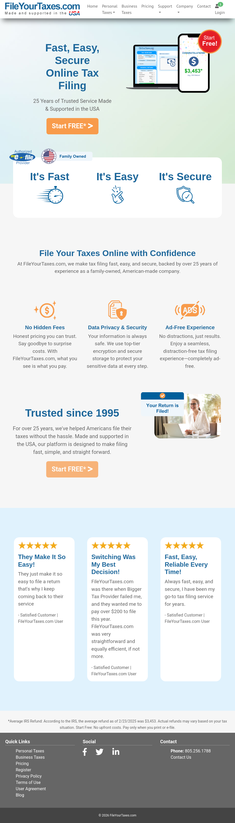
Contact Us (181, 757)
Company (184, 6)
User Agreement (31, 788)
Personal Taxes (109, 9)
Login (220, 9)
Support (165, 6)
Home (93, 6)
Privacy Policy (29, 776)
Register (23, 769)
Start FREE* (72, 126)
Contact (204, 6)
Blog (20, 795)
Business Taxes (129, 9)
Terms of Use (28, 782)
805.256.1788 (198, 750)
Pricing (147, 6)
